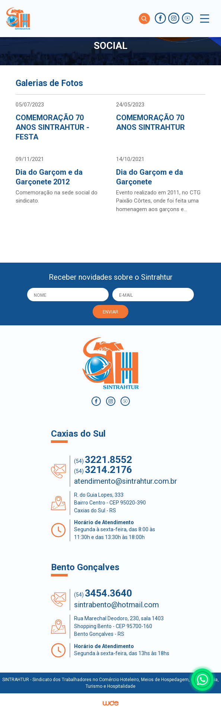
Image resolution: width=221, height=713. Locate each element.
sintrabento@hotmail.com (116, 604)
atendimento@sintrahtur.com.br (125, 481)
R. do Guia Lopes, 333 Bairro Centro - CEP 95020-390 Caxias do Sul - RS (110, 502)
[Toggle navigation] (204, 18)
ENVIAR (110, 312)
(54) (103, 460)
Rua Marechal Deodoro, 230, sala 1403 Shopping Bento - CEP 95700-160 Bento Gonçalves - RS (119, 626)
